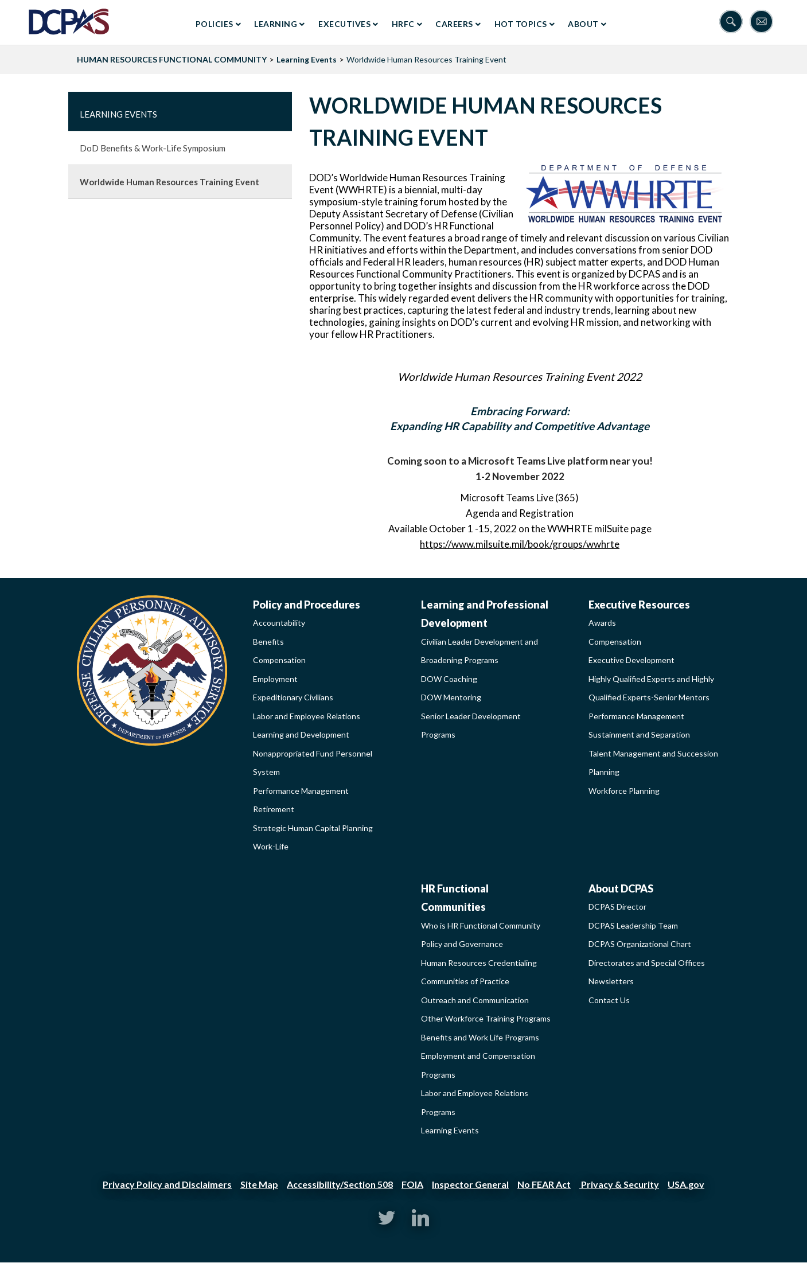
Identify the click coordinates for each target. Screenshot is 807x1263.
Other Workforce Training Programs (486, 1018)
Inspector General (470, 1184)
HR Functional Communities (455, 898)
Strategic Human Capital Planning (313, 828)
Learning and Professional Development (484, 614)
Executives (344, 24)
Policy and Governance (462, 944)
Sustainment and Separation (639, 734)
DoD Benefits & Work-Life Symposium (152, 148)
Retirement (273, 809)
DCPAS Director (617, 906)
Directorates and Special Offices (646, 963)
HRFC (403, 24)
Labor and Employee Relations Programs (474, 1102)
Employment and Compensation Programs (478, 1065)
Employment (275, 679)
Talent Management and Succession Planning (653, 763)
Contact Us (609, 1000)
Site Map (259, 1184)
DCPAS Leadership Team (633, 925)
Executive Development (631, 660)
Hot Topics (520, 24)
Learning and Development (301, 734)
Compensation (279, 660)
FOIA (412, 1184)
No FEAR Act (544, 1184)
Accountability (279, 622)
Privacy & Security (619, 1184)
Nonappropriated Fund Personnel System (312, 763)
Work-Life (271, 846)
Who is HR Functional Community (480, 925)
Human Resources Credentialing (479, 963)
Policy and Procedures (306, 604)
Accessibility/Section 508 (340, 1184)
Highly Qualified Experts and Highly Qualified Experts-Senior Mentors (651, 688)
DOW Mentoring (451, 697)
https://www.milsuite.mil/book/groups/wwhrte (519, 544)
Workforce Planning (624, 791)
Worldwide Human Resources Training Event (169, 182)
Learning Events (306, 59)
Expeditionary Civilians (293, 697)
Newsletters (611, 981)
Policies (214, 24)
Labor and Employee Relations (306, 716)
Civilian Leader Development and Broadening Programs (479, 651)
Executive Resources (639, 604)
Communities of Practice (465, 981)
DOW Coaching (449, 679)
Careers (454, 24)
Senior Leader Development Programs (471, 725)
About (583, 24)
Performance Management (301, 791)
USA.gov (686, 1184)
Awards (602, 622)
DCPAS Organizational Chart (639, 944)
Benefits (268, 641)
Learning (275, 24)
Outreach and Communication (475, 1000)
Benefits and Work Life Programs (480, 1037)
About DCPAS (620, 888)
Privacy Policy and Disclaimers (167, 1184)
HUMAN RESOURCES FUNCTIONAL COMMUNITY (172, 59)
